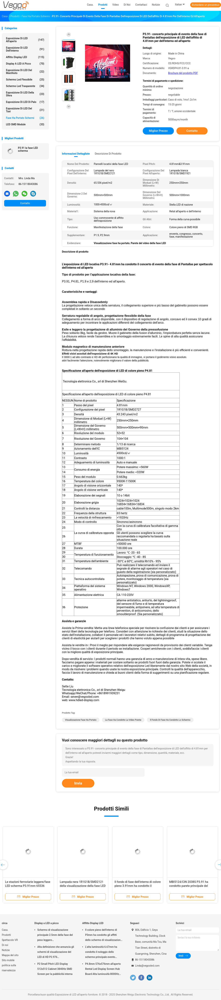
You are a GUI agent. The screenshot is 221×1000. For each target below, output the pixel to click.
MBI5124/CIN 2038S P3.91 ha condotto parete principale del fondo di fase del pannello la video (191, 886)
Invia (78, 783)
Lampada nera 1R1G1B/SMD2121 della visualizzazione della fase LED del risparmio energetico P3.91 (83, 886)
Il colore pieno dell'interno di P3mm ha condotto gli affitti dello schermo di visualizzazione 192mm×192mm (103, 935)
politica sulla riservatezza (9, 968)
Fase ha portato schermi (25, 118)
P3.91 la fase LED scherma (28, 149)
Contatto (25, 203)
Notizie (6, 950)
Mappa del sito (10, 955)
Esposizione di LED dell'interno (25, 49)
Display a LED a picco (25, 63)
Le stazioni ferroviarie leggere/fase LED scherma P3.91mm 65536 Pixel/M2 (27, 886)
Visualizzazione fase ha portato (80, 720)
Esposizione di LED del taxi (25, 110)
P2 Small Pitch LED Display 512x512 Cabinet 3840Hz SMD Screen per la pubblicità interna (54, 968)
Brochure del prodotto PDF (183, 73)
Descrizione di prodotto (108, 153)
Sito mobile (8, 960)
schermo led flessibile (25, 79)
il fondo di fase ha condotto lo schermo (170, 720)
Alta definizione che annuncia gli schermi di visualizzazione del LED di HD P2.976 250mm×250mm (55, 952)
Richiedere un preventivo (205, 4)
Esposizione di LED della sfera (25, 94)
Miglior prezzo (158, 131)
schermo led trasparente (25, 86)
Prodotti (6, 934)
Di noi (5, 945)
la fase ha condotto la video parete (123, 720)
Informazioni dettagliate (76, 153)
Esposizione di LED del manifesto (25, 71)
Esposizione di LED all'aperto (25, 40)
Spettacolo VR (10, 940)
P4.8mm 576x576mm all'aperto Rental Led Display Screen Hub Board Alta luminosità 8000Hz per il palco (103, 969)
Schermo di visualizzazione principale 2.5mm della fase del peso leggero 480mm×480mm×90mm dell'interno (55, 935)
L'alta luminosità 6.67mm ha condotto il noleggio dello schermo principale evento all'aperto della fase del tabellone (103, 952)
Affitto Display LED (25, 57)
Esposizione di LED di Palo (25, 102)
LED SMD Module (25, 124)
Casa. (5, 929)
